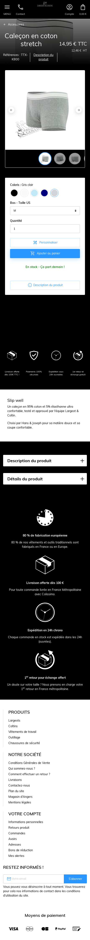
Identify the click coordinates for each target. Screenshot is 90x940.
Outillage (14, 737)
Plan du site (16, 791)
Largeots (14, 720)
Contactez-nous (19, 785)
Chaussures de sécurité (24, 743)
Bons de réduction (20, 850)
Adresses (14, 844)
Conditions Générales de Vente (29, 763)
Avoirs (12, 839)
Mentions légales (19, 802)
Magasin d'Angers (20, 797)
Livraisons (15, 780)
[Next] (79, 110)
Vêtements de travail (22, 732)
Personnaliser (45, 242)
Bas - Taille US (20, 203)
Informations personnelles (25, 822)
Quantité (16, 221)
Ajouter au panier (45, 253)
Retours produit (18, 828)
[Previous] (11, 110)
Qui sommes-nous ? (21, 768)
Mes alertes (16, 856)
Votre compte (24, 813)
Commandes (16, 833)
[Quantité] (45, 228)
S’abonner (75, 879)
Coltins (13, 726)
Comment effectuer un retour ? (29, 774)
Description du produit (43, 57)
